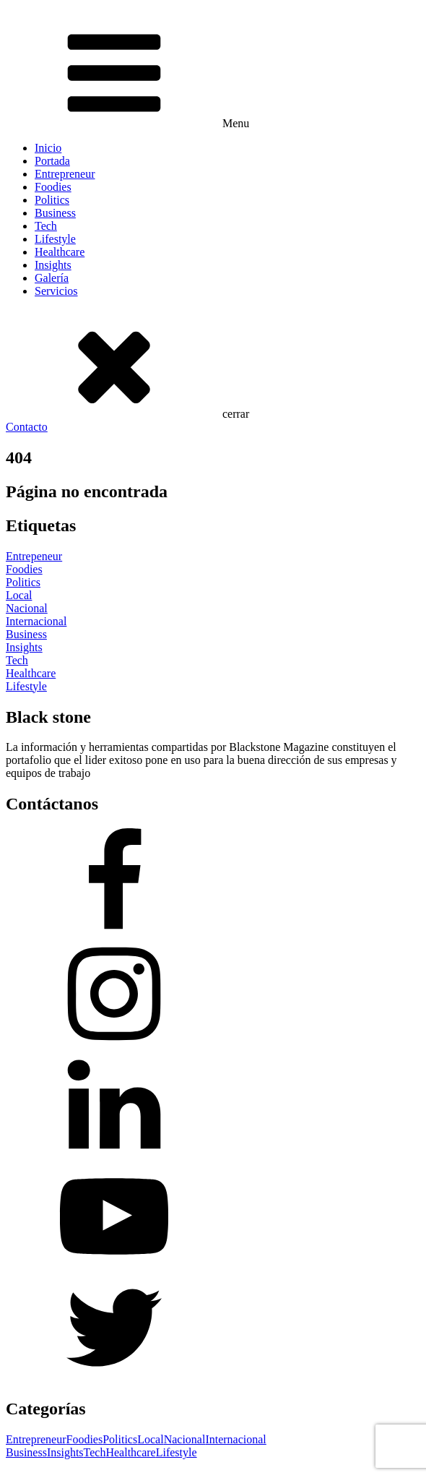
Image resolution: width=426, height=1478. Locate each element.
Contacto (27, 427)
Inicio (48, 148)
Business (55, 213)
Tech (46, 226)
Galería (52, 278)
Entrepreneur (65, 174)
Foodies (53, 187)
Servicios (56, 291)
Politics (52, 200)
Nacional (185, 1439)
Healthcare (59, 252)
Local (150, 1439)
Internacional (235, 1439)
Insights (53, 265)
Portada (52, 161)
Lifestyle (55, 239)
